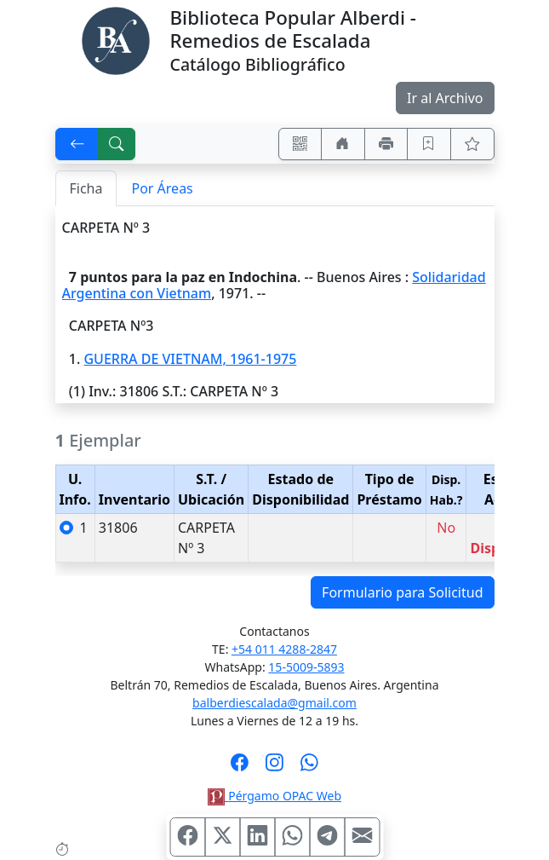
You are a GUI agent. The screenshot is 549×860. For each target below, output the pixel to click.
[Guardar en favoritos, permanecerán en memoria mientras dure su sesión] (429, 144)
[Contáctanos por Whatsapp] (309, 768)
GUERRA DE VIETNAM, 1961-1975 (189, 358)
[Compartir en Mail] (362, 837)
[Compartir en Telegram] (327, 837)
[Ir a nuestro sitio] (343, 144)
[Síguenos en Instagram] (274, 768)
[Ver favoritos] (472, 144)
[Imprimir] (386, 144)
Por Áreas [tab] (161, 188)
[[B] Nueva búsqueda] (116, 144)
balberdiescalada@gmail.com (274, 703)
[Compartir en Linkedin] (257, 837)
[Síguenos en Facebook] (239, 768)
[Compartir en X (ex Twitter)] (222, 837)
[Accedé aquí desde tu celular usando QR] (300, 144)
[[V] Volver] (77, 144)
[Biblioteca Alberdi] (116, 39)
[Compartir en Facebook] (187, 837)
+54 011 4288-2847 (284, 649)
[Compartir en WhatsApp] (292, 837)
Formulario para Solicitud (402, 592)
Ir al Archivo (445, 98)
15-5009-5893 (306, 667)
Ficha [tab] (86, 188)
